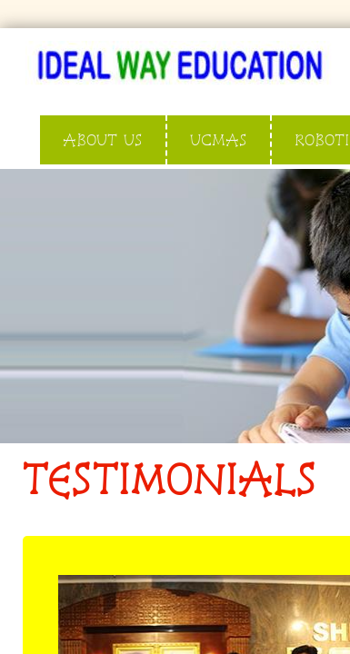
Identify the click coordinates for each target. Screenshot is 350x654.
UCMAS (218, 139)
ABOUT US (103, 139)
